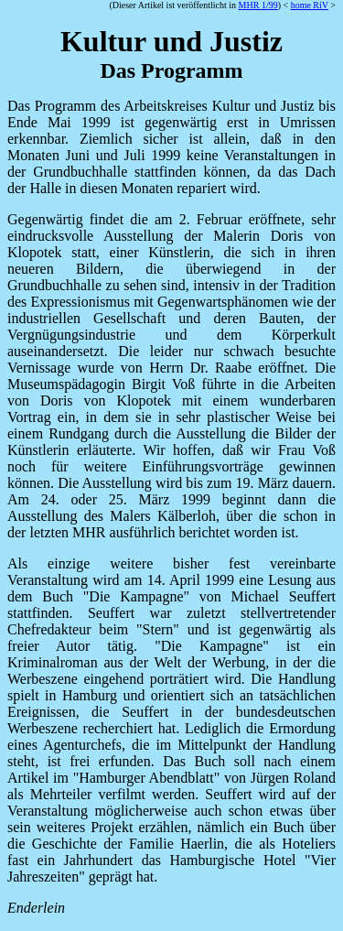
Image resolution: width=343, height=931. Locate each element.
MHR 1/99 (258, 5)
